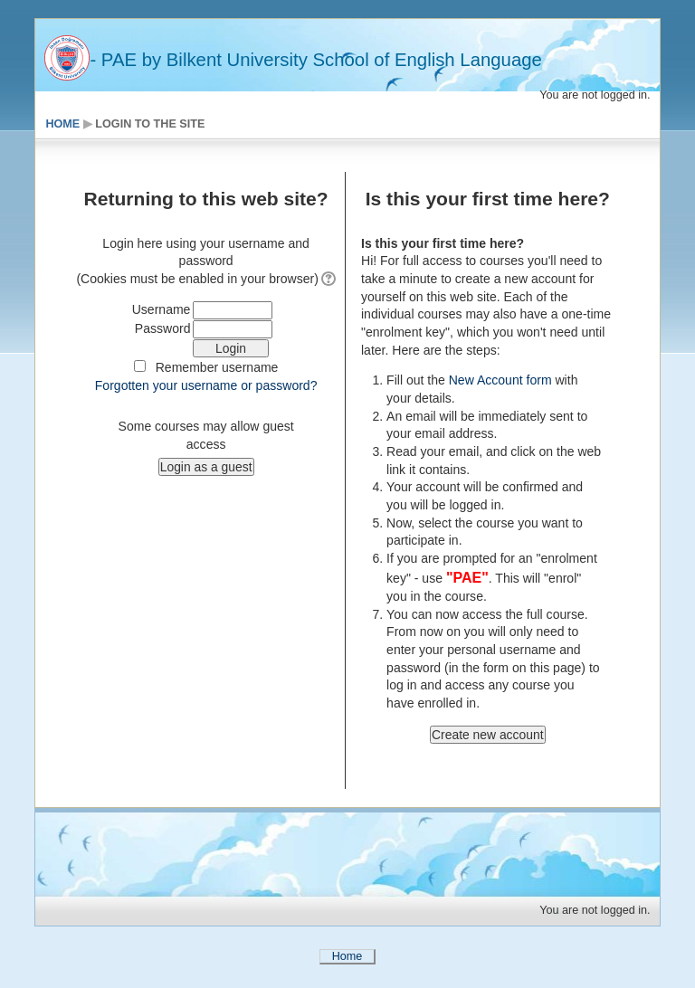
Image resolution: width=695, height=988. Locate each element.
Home (62, 124)
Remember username (217, 367)
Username (161, 309)
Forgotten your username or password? (206, 385)
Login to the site (150, 124)
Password (163, 328)
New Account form (498, 380)
